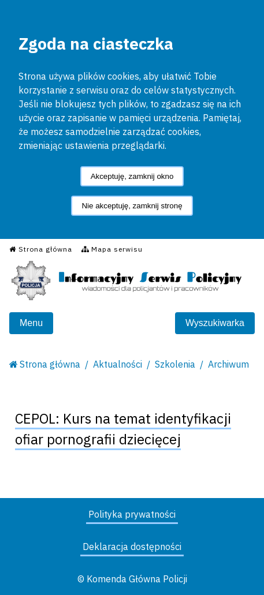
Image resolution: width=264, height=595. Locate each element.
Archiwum (228, 364)
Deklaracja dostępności (132, 546)
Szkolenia (175, 364)
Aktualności (117, 364)
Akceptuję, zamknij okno (132, 176)
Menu (31, 323)
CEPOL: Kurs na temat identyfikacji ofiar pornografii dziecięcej (123, 428)
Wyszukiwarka (214, 323)
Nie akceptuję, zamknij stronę (131, 205)
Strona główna (50, 364)
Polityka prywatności (132, 514)
